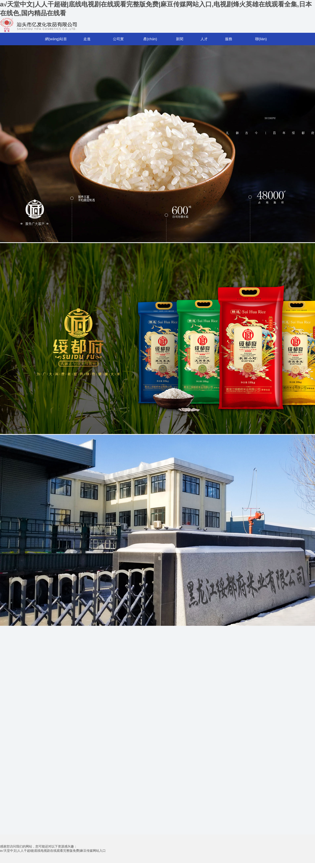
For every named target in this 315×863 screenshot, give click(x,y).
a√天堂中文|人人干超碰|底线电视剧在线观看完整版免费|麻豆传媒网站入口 (53, 850)
